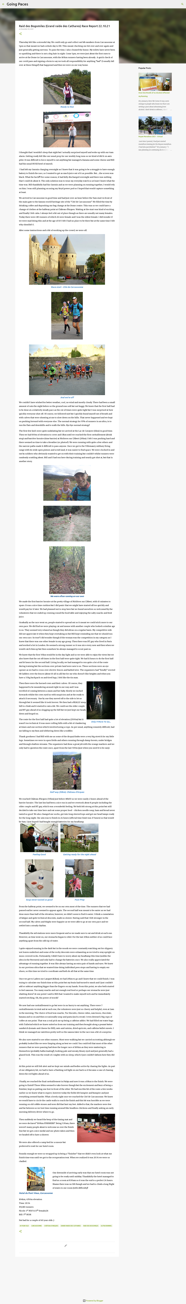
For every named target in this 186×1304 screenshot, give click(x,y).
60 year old (24, 1226)
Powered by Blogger (93, 1301)
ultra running (106, 1226)
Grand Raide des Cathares (71, 1226)
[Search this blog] (171, 4)
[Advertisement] (67, 1277)
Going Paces (17, 4)
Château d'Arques (51, 1226)
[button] (20, 34)
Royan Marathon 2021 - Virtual (151, 136)
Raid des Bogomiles (90, 1226)
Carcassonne (36, 1226)
